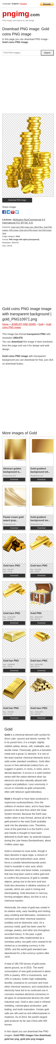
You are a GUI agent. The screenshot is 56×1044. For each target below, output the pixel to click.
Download (14, 479)
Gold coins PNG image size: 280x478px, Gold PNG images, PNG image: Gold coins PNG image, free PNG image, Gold (27, 230)
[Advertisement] (28, 86)
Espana (23, 4)
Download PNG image (17, 200)
